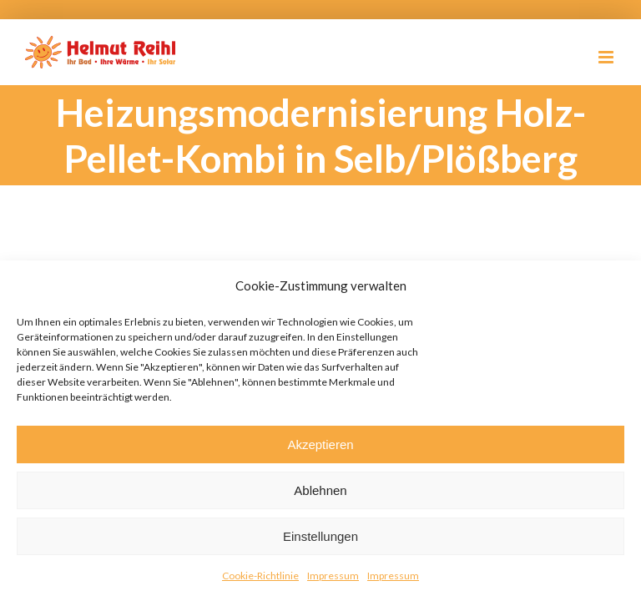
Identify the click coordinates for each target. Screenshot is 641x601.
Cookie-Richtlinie (260, 575)
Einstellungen (320, 536)
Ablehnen (320, 490)
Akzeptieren (320, 444)
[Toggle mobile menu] (607, 57)
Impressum (333, 575)
